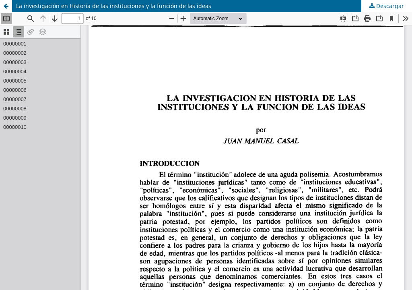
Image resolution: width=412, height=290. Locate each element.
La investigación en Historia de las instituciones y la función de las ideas (113, 6)
